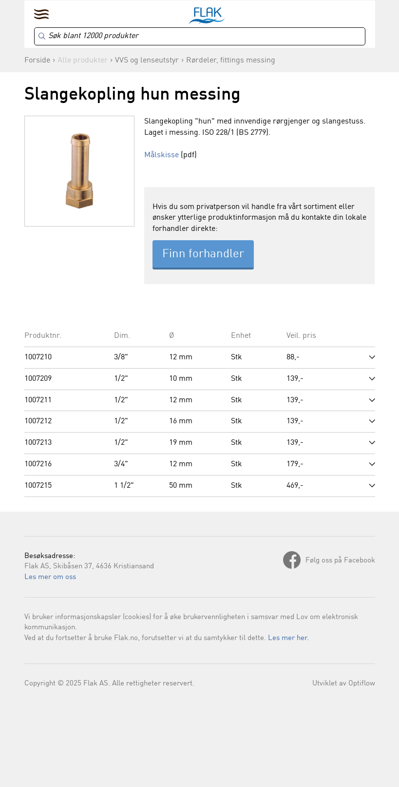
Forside (37, 60)
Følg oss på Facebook (340, 560)
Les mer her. (288, 638)
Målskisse (161, 155)
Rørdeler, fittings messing (230, 60)
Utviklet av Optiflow (343, 683)
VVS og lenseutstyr (147, 60)
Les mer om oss (50, 577)
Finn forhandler (203, 254)
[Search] (199, 36)
